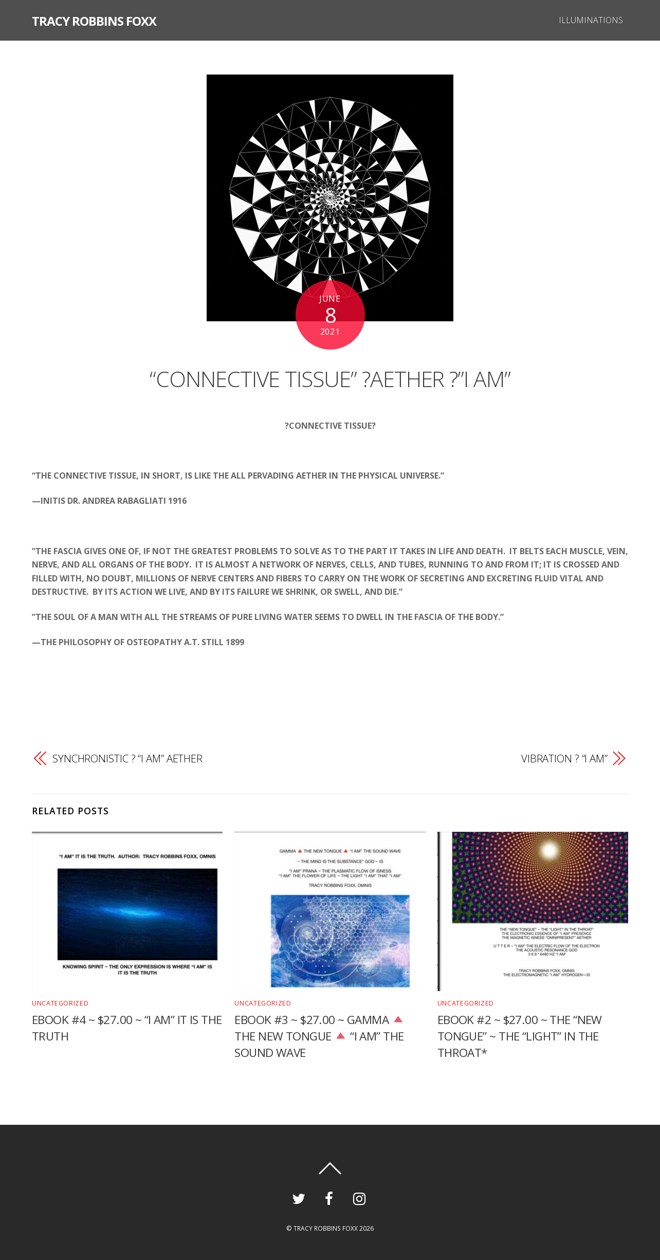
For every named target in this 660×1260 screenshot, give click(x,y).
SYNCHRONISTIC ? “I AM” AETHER (128, 758)
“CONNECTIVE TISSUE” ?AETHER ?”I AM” (330, 376)
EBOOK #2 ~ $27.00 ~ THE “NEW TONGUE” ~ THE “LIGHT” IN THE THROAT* (519, 1036)
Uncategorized (58, 1003)
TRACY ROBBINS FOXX (326, 1228)
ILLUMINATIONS (589, 20)
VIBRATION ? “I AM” (564, 758)
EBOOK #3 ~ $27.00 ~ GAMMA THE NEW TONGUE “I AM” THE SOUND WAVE (320, 1036)
